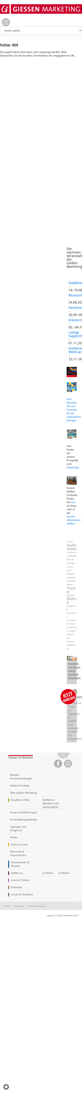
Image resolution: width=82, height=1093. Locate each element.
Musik (73, 555)
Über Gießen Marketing (23, 792)
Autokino (71, 595)
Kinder (70, 573)
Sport (69, 570)
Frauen (70, 541)
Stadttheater (72, 547)
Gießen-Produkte (20, 785)
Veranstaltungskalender (23, 819)
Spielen (70, 584)
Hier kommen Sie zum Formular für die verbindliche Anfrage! (74, 410)
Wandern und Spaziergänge (50, 805)
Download (72, 467)
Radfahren (49, 799)
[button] (6, 1087)
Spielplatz (71, 577)
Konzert (71, 581)
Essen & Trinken (20, 880)
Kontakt (7, 906)
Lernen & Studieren (22, 894)
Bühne (71, 600)
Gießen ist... (17, 873)
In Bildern (64, 873)
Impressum (19, 906)
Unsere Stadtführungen (23, 812)
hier (73, 502)
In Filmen (48, 873)
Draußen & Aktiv (20, 799)
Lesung (70, 567)
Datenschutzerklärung (37, 906)
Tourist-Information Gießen (74, 520)
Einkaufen (16, 887)
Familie (72, 624)
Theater (71, 590)
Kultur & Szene (19, 844)
